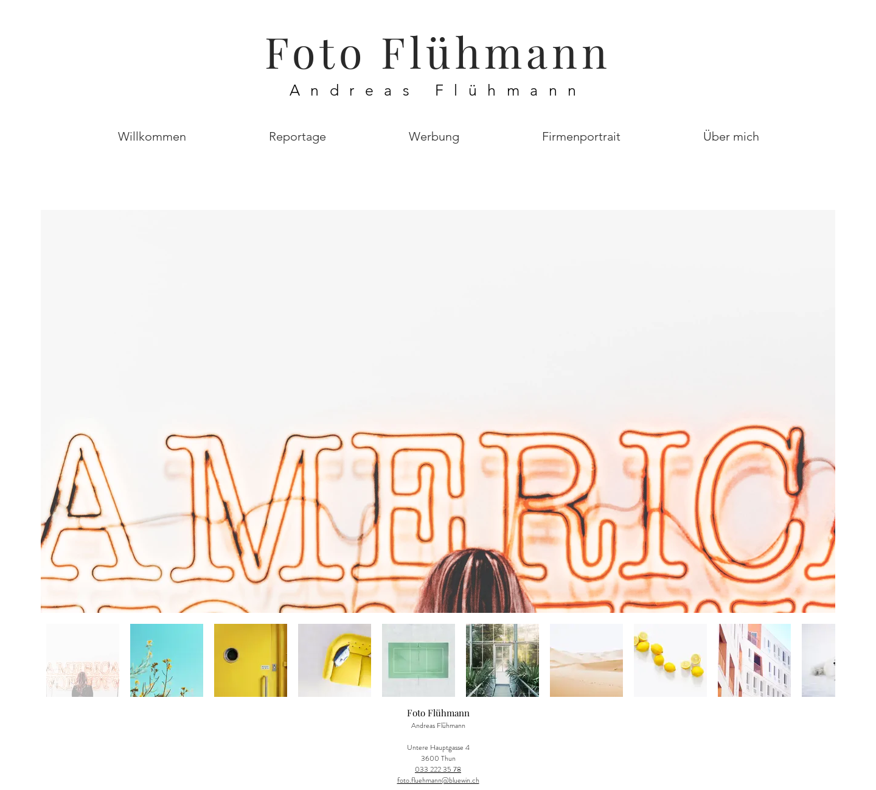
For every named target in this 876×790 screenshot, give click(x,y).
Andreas (362, 90)
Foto (323, 51)
